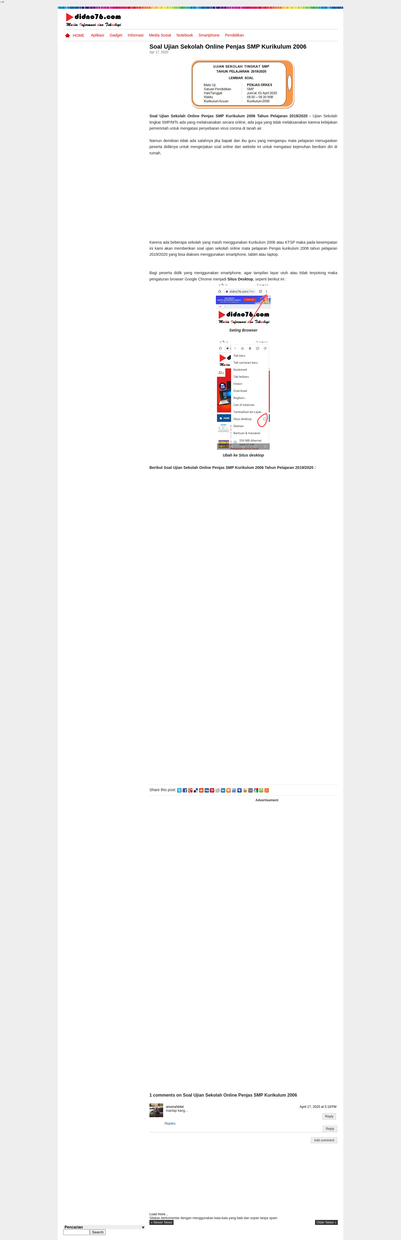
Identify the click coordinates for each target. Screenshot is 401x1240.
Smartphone (209, 35)
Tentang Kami (279, 1235)
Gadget (116, 35)
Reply (329, 1116)
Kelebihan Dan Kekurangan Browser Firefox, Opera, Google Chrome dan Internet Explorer (99, 392)
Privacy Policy (304, 1235)
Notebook (185, 35)
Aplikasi (97, 35)
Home (78, 35)
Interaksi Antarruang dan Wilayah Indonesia (113, 237)
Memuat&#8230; (239, 570)
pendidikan (234, 35)
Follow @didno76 (78, 423)
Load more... (160, 1214)
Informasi (136, 35)
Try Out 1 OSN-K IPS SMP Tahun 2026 (115, 300)
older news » (326, 1222)
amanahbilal (176, 1107)
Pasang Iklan (253, 1235)
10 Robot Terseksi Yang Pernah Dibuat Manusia (112, 321)
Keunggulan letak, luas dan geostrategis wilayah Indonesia (114, 344)
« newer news (163, 1222)
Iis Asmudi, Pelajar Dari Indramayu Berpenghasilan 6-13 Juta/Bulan (115, 365)
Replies (171, 1123)
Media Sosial (160, 35)
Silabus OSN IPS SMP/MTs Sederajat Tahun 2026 (115, 261)
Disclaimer (328, 1235)
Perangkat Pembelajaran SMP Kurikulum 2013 (113, 279)
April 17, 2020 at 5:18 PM (318, 1107)
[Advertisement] (244, 194)
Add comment (324, 1140)
